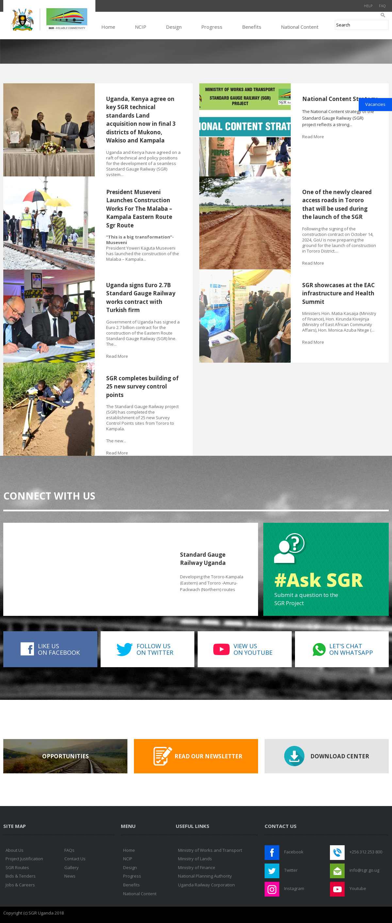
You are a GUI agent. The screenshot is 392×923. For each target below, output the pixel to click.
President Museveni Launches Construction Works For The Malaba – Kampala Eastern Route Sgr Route (139, 208)
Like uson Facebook (59, 649)
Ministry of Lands (195, 859)
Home (108, 27)
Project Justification (24, 859)
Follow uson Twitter (155, 649)
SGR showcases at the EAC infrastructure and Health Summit (338, 293)
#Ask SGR (318, 579)
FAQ (382, 5)
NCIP (140, 27)
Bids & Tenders (21, 876)
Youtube (358, 888)
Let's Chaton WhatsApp (351, 649)
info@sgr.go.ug (364, 870)
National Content (299, 27)
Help (368, 5)
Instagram (294, 888)
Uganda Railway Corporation (206, 885)
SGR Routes (17, 867)
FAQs (69, 850)
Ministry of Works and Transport (210, 850)
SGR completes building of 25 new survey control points (142, 386)
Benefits (251, 27)
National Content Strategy (339, 99)
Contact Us (75, 859)
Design (174, 27)
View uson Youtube (253, 649)
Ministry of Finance (196, 867)
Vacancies (375, 104)
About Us (15, 850)
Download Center (339, 756)
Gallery (71, 867)
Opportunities (65, 756)
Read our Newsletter (208, 756)
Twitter (291, 870)
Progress (211, 27)
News (69, 876)
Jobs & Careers (20, 885)
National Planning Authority (205, 876)
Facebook (293, 852)
